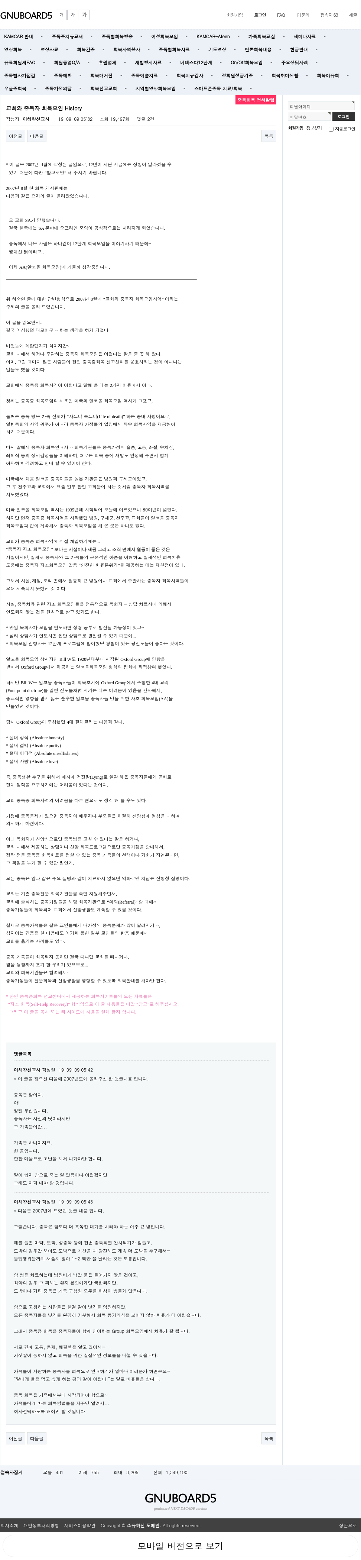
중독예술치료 (144, 75)
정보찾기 (314, 128)
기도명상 (217, 49)
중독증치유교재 (67, 36)
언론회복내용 (258, 49)
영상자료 (49, 49)
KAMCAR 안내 (18, 36)
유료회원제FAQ (19, 62)
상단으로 (348, 1525)
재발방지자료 (148, 62)
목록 (268, 136)
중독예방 (63, 75)
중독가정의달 (58, 88)
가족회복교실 (261, 36)
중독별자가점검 (19, 75)
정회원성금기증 (237, 75)
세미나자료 (305, 36)
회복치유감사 (189, 75)
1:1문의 (302, 15)
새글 (353, 15)
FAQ (281, 15)
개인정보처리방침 (41, 1525)
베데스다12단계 (196, 62)
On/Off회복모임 (247, 62)
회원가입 (235, 15)
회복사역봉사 (126, 49)
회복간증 (86, 49)
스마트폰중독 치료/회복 (218, 88)
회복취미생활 (284, 75)
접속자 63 (329, 15)
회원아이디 (300, 106)
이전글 (15, 136)
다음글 (36, 136)
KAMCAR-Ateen (213, 36)
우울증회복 (15, 88)
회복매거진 (101, 75)
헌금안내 (299, 49)
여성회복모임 (164, 36)
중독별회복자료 (174, 49)
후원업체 (107, 62)
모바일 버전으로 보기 (180, 1546)
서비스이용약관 (79, 1525)
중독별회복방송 (117, 36)
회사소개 (9, 1525)
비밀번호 (298, 117)
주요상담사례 (294, 62)
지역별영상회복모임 (156, 88)
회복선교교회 (103, 88)
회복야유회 (328, 75)
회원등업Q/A (67, 62)
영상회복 (13, 49)
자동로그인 (345, 128)
